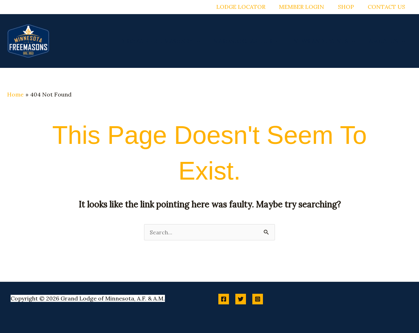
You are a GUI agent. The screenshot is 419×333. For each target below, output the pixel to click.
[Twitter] (240, 299)
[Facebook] (223, 299)
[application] (204, 41)
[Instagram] (257, 299)
